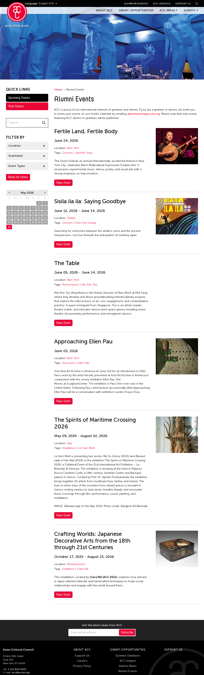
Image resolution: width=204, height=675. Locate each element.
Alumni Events (127, 671)
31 (9, 227)
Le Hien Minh (86, 448)
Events (189, 10)
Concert (67, 152)
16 (45, 212)
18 (15, 217)
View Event (63, 183)
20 (27, 217)
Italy (69, 443)
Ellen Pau (83, 363)
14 (33, 212)
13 (27, 212)
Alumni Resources (136, 3)
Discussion (68, 363)
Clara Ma (82, 569)
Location (14, 145)
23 (45, 217)
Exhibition (68, 569)
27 (15, 203)
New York (73, 148)
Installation (69, 448)
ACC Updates (162, 3)
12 (21, 212)
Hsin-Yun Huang (85, 222)
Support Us (183, 3)
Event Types (16, 166)
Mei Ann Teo (89, 284)
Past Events (16, 106)
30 (33, 203)
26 (9, 203)
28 (21, 203)
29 (27, 203)
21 (33, 217)
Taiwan (71, 218)
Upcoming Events (19, 98)
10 (9, 212)
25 (15, 222)
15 (39, 212)
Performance (70, 284)
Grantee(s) (15, 155)
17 (9, 217)
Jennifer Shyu (84, 152)
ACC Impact (169, 10)
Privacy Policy (82, 666)
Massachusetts (76, 564)
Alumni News (127, 666)
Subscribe (127, 632)
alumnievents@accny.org (144, 114)
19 (21, 217)
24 (9, 222)
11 (15, 212)
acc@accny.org (20, 672)
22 (39, 217)
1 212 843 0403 (17, 669)
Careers (82, 660)
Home (58, 89)
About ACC (104, 10)
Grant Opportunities (136, 10)
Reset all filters (18, 177)
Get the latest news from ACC (102, 625)
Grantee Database (128, 655)
